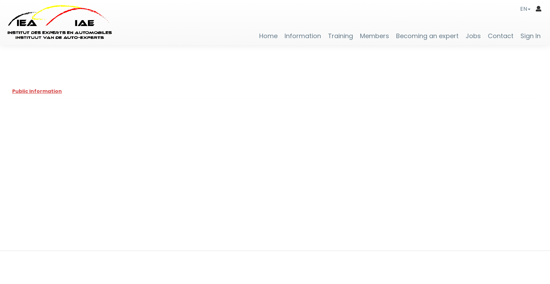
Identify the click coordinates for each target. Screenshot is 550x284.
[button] (525, 9)
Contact (501, 36)
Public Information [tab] (37, 91)
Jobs (473, 36)
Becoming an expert (427, 36)
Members (374, 36)
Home (268, 36)
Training (340, 36)
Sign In (530, 36)
